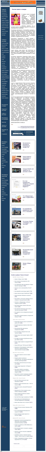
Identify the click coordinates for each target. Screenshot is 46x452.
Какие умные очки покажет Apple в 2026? (24, 335)
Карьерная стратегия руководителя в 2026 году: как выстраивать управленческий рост (23, 421)
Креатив (4, 122)
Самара (3, 154)
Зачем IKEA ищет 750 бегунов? (21, 345)
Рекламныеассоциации (5, 118)
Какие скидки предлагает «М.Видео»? (23, 366)
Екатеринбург (4, 152)
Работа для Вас (40, 37)
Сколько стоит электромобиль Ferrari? (23, 287)
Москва (3, 145)
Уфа (2, 163)
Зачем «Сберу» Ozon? (20, 279)
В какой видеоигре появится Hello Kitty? (23, 325)
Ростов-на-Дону (5, 161)
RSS (3, 426)
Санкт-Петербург (5, 147)
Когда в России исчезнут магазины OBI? (23, 407)
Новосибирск (4, 149)
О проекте (4, 134)
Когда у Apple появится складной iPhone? (24, 341)
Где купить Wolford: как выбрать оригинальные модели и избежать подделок (22, 370)
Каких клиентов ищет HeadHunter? (22, 293)
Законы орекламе (4, 126)
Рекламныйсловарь (5, 105)
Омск (3, 156)
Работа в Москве (40, 35)
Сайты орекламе (4, 114)
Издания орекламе (4, 109)
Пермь (3, 167)
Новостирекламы (4, 10)
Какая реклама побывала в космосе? (23, 295)
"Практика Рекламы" (31, 127)
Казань (3, 158)
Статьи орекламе (4, 40)
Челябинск (4, 160)
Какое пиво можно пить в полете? (22, 402)
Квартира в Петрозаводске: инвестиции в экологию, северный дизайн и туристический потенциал (24, 348)
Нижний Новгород (5, 150)
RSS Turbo (4, 427)
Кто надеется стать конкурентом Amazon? (24, 312)
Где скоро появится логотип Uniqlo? (22, 354)
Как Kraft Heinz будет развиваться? (22, 396)
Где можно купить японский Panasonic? (23, 386)
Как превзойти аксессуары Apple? (22, 291)
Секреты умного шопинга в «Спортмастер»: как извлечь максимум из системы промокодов (24, 359)
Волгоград (4, 165)
